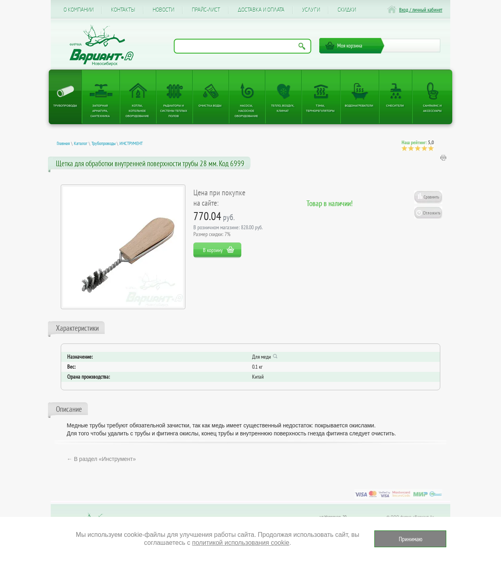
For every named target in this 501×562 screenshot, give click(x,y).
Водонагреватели (359, 105)
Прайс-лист (206, 10)
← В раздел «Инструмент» (101, 459)
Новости (163, 10)
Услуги (311, 10)
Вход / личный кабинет (420, 9)
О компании (78, 10)
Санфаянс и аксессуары (432, 108)
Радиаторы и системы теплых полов (173, 110)
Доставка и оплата (261, 10)
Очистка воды (210, 105)
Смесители (395, 105)
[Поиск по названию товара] (242, 46)
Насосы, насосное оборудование (246, 110)
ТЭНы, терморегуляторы (320, 108)
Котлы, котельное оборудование (137, 110)
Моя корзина (349, 45)
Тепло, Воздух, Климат (282, 108)
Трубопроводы (65, 105)
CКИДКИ (347, 10)
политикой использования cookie (240, 542)
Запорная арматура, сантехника (99, 110)
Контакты (123, 10)
